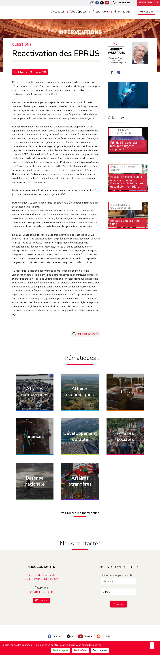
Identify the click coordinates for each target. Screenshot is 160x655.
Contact (43, 599)
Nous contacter (147, 2)
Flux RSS (105, 635)
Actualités (57, 11)
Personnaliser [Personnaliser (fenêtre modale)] (100, 650)
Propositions (101, 11)
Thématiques (123, 11)
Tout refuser (80, 650)
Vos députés (78, 11)
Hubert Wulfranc (116, 51)
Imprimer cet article (88, 333)
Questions (22, 44)
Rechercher (120, 3)
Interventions (146, 11)
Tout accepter (60, 650)
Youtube (85, 635)
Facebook (52, 635)
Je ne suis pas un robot (118, 574)
